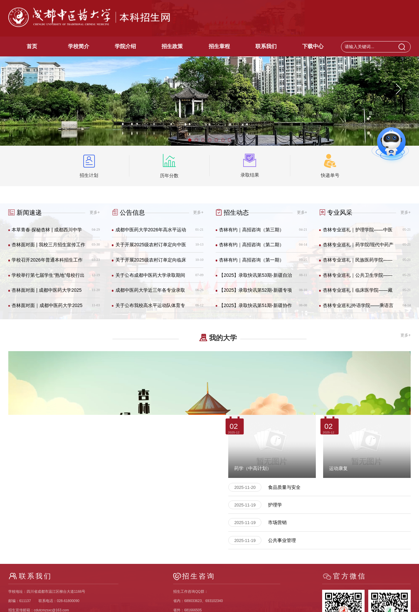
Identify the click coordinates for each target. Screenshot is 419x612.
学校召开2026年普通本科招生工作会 (47, 262)
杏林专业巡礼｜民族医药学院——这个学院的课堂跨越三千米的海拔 (357, 262)
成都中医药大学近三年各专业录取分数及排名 (150, 292)
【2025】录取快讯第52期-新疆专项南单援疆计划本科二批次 (255, 292)
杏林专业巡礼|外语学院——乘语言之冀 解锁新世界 (358, 308)
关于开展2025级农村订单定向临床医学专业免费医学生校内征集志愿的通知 (150, 262)
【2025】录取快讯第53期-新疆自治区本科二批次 (255, 277)
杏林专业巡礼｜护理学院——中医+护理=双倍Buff (357, 232)
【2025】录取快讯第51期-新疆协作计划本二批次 (255, 308)
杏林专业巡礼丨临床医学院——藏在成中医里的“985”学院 (357, 292)
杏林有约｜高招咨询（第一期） (251, 260)
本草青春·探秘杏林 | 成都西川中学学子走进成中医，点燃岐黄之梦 (47, 232)
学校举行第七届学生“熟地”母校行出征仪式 (48, 277)
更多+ (95, 212)
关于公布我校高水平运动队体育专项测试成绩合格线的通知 (150, 308)
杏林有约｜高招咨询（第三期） (251, 229)
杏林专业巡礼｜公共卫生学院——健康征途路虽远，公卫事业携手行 (357, 277)
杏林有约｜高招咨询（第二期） (251, 244)
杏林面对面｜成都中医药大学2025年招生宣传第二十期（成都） (47, 308)
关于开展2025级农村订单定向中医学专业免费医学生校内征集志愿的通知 (150, 247)
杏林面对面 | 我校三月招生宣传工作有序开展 (48, 247)
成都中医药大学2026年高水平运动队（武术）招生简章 (150, 232)
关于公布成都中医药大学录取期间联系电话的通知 (150, 277)
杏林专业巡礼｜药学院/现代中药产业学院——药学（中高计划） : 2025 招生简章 (358, 247)
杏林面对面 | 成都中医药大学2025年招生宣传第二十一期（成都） (47, 292)
